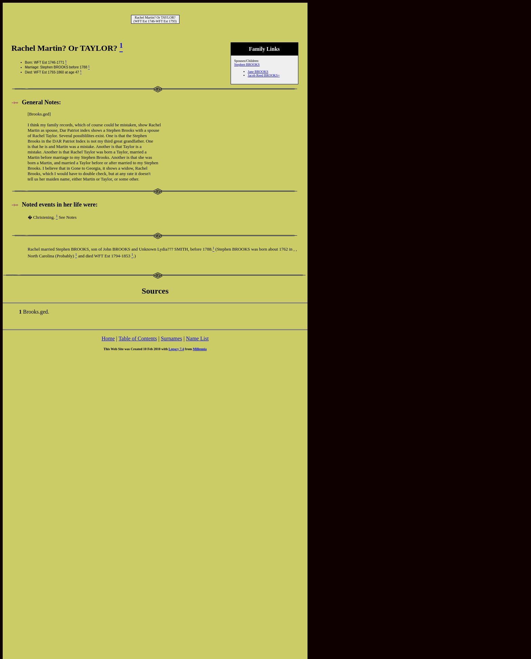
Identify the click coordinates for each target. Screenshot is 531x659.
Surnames (171, 338)
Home (108, 338)
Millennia (200, 349)
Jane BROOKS (258, 71)
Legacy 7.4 (176, 349)
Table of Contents (138, 338)
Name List (197, 338)
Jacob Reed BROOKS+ (264, 75)
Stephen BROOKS (247, 64)
